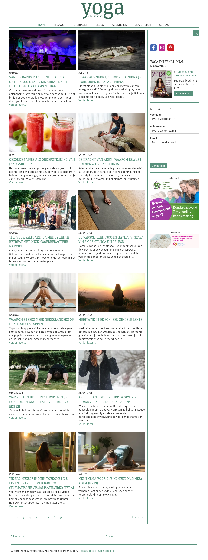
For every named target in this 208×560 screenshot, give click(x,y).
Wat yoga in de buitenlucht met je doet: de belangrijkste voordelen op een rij (40, 401)
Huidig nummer (185, 72)
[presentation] (175, 154)
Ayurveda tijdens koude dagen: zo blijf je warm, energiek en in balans (111, 399)
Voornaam (156, 114)
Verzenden (158, 165)
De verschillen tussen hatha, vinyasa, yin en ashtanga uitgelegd (111, 239)
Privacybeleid (88, 551)
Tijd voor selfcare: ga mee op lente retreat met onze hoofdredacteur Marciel (39, 241)
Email (154, 138)
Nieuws (59, 25)
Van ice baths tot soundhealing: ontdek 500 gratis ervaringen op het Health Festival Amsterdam (40, 81)
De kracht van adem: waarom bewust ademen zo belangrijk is (110, 161)
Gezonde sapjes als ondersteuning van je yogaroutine (42, 161)
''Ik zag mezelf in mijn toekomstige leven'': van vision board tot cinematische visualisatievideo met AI (41, 483)
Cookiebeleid (106, 551)
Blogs (100, 25)
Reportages (79, 25)
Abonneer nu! (183, 93)
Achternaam (157, 126)
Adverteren (143, 25)
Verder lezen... (18, 104)
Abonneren (119, 25)
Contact (164, 25)
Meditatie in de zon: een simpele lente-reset (110, 321)
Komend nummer (186, 75)
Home (42, 25)
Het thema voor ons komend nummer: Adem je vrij (110, 480)
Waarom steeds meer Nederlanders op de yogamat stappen (41, 321)
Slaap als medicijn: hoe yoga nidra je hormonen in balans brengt (109, 79)
